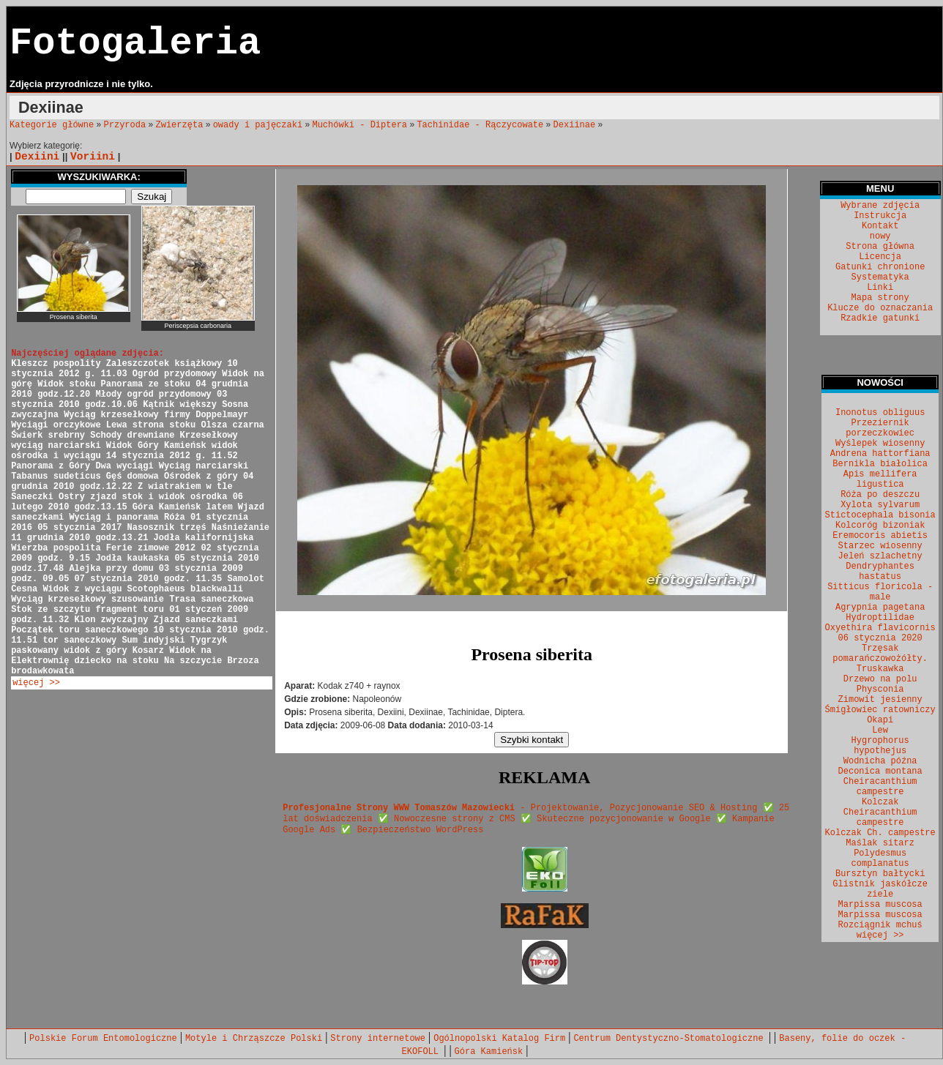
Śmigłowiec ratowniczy (880, 710)
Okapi (880, 720)
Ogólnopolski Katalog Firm (499, 1039)
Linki (880, 288)
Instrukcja (880, 216)
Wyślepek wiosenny (880, 443)
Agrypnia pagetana (880, 607)
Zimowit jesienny (880, 700)
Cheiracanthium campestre (880, 787)
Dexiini (37, 156)
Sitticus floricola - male (880, 592)
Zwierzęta (180, 125)
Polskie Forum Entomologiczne (103, 1039)
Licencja (880, 257)
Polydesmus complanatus (880, 858)
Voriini (92, 156)
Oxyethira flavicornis (880, 628)
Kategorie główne (52, 125)
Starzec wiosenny (880, 546)
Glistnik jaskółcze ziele (880, 889)
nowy (880, 236)
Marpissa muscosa (880, 905)
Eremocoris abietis (880, 536)
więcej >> (36, 683)
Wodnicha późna (880, 761)
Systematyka (880, 277)
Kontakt (880, 226)
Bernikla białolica (880, 464)
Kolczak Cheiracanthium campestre (880, 812)
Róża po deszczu (880, 495)
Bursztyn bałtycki (880, 874)
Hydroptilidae (880, 618)
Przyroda (125, 125)
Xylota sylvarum (880, 505)
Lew (880, 730)
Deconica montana (880, 771)
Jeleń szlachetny (880, 556)
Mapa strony (880, 298)
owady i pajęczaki (257, 125)
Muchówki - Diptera (359, 125)
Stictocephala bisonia (880, 515)
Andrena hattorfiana (880, 454)
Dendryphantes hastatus (880, 571)
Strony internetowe (377, 1039)
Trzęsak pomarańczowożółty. (880, 653)
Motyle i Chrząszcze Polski (253, 1039)
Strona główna (880, 247)
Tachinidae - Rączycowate (480, 125)
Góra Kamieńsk (489, 1052)
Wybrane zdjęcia (880, 206)
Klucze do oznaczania (880, 308)
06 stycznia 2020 (880, 638)
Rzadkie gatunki (880, 318)
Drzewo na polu (880, 679)
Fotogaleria (135, 43)
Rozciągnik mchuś (880, 925)
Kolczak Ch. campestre (880, 833)
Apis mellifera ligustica (880, 479)
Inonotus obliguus (880, 413)
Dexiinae (575, 125)
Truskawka (880, 669)
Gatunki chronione (880, 267)
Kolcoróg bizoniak (880, 525)
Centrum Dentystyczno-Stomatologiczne (670, 1039)
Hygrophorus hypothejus (880, 746)
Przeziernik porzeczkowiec (880, 428)
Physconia (880, 689)
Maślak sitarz (880, 843)
